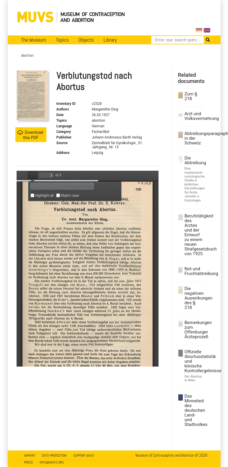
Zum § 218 (191, 96)
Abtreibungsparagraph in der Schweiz (194, 138)
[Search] (177, 40)
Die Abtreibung (194, 160)
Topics (62, 39)
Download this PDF (30, 135)
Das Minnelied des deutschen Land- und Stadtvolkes (194, 410)
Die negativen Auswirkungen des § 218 (194, 298)
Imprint (29, 455)
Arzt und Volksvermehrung (194, 116)
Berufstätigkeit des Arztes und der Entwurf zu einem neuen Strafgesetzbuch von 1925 (194, 235)
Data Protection (54, 455)
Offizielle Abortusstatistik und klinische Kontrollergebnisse (194, 361)
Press (28, 462)
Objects (86, 39)
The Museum (33, 39)
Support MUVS (83, 455)
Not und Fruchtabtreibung (194, 271)
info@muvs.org (52, 462)
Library (110, 39)
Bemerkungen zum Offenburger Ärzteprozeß (194, 329)
